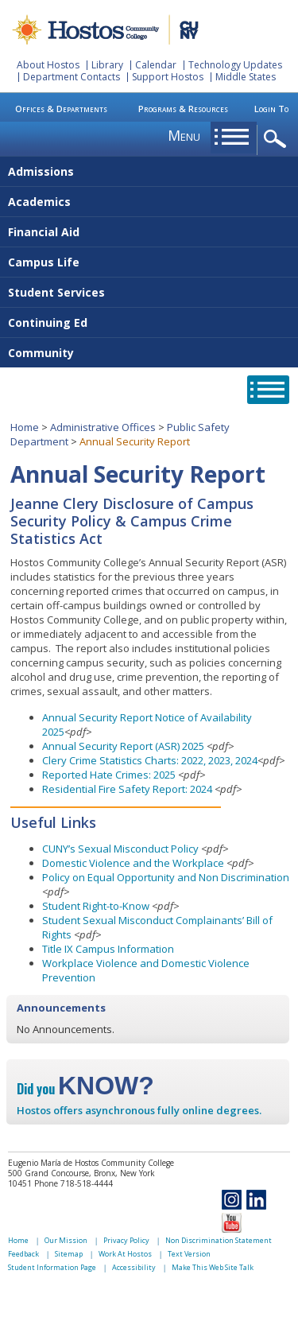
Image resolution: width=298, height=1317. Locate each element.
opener (277, 139)
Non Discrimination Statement (218, 1240)
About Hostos (48, 65)
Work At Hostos (125, 1254)
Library (107, 65)
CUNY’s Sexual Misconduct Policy (120, 848)
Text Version (189, 1254)
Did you (85, 1088)
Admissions (41, 171)
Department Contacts (71, 77)
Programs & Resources (183, 109)
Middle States (245, 77)
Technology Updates (235, 65)
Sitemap (69, 1254)
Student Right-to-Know (95, 906)
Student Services (56, 292)
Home (24, 427)
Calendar (155, 65)
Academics (39, 201)
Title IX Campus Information (108, 949)
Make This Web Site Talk (212, 1267)
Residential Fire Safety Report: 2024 (127, 789)
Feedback (23, 1254)
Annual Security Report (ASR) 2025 (123, 746)
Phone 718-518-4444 (73, 1183)
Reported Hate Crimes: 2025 (110, 774)
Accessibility (134, 1267)
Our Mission (66, 1240)
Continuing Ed (47, 322)
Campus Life (43, 262)
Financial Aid (43, 231)
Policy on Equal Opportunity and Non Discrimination (165, 877)
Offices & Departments (61, 109)
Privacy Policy (126, 1240)
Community (41, 352)
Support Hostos (167, 77)
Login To (271, 109)
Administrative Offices (103, 427)
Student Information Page (52, 1267)
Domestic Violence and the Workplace (133, 863)
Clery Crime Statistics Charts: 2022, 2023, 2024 (149, 760)
